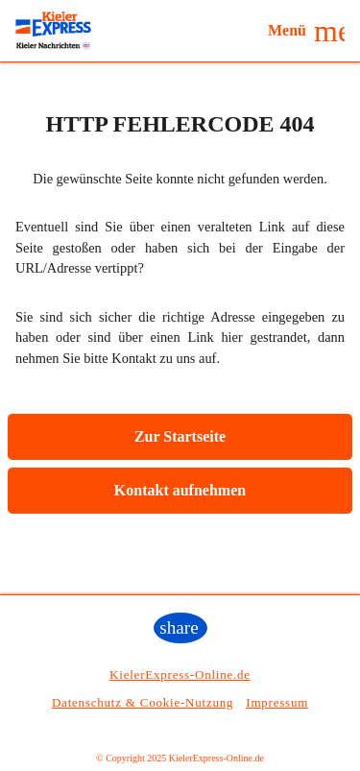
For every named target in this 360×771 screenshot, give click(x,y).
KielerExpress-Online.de (180, 674)
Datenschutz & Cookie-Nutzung (142, 702)
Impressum (277, 702)
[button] (306, 31)
